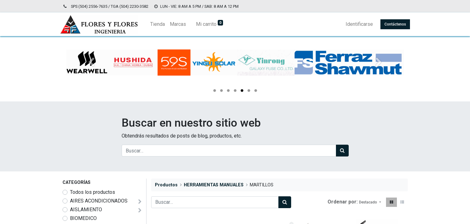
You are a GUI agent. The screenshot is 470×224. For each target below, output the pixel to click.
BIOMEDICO (83, 218)
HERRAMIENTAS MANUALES (214, 185)
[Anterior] (91, 72)
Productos (166, 185)
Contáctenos (393, 24)
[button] (370, 202)
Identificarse (357, 24)
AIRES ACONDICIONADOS (99, 201)
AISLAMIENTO (86, 209)
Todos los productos (92, 192)
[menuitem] (160, 24)
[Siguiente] (378, 72)
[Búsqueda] (342, 150)
